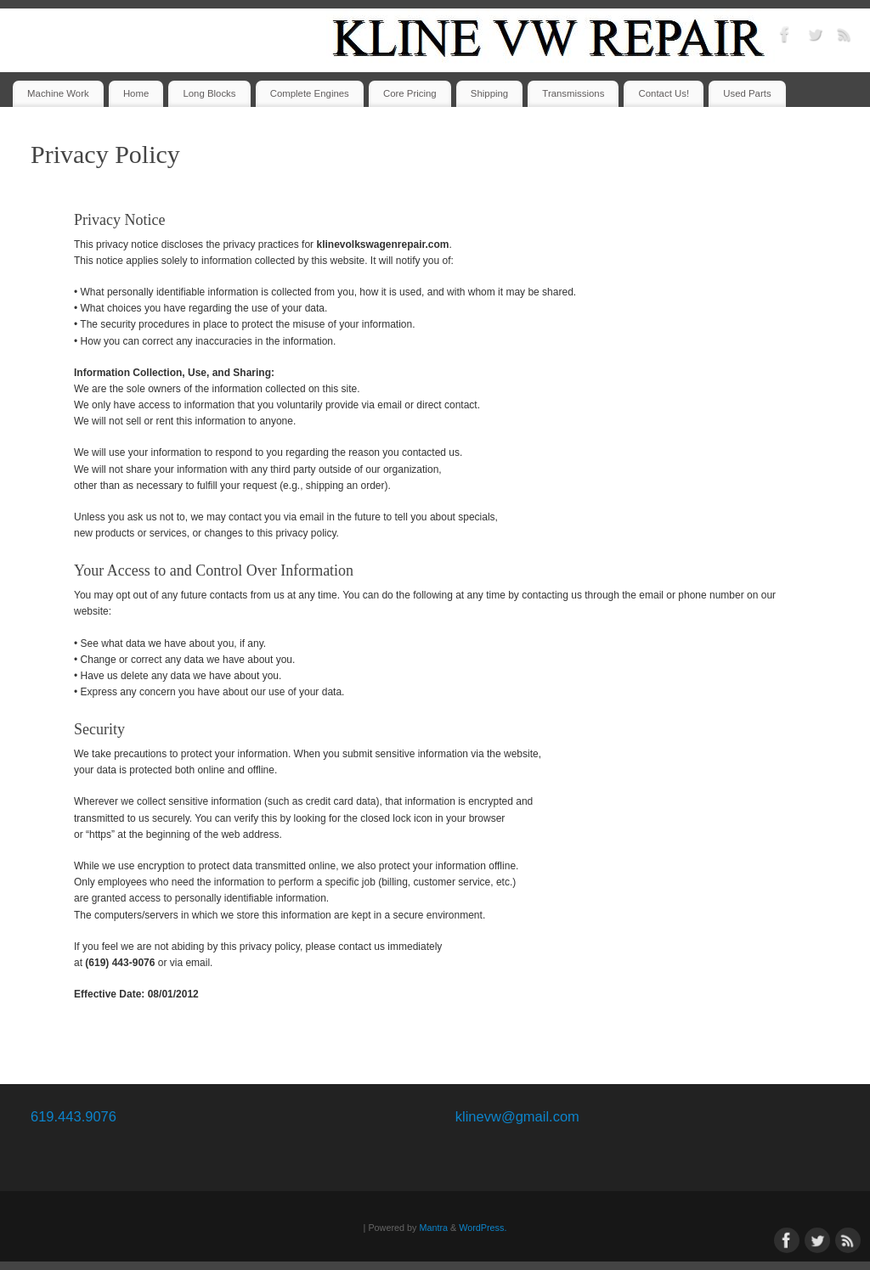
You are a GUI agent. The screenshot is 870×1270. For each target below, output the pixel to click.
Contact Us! (664, 93)
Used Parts (747, 93)
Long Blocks (209, 93)
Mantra (433, 1227)
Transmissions (573, 93)
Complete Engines (309, 93)
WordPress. (482, 1227)
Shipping (489, 93)
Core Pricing (410, 93)
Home (136, 93)
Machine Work (58, 93)
